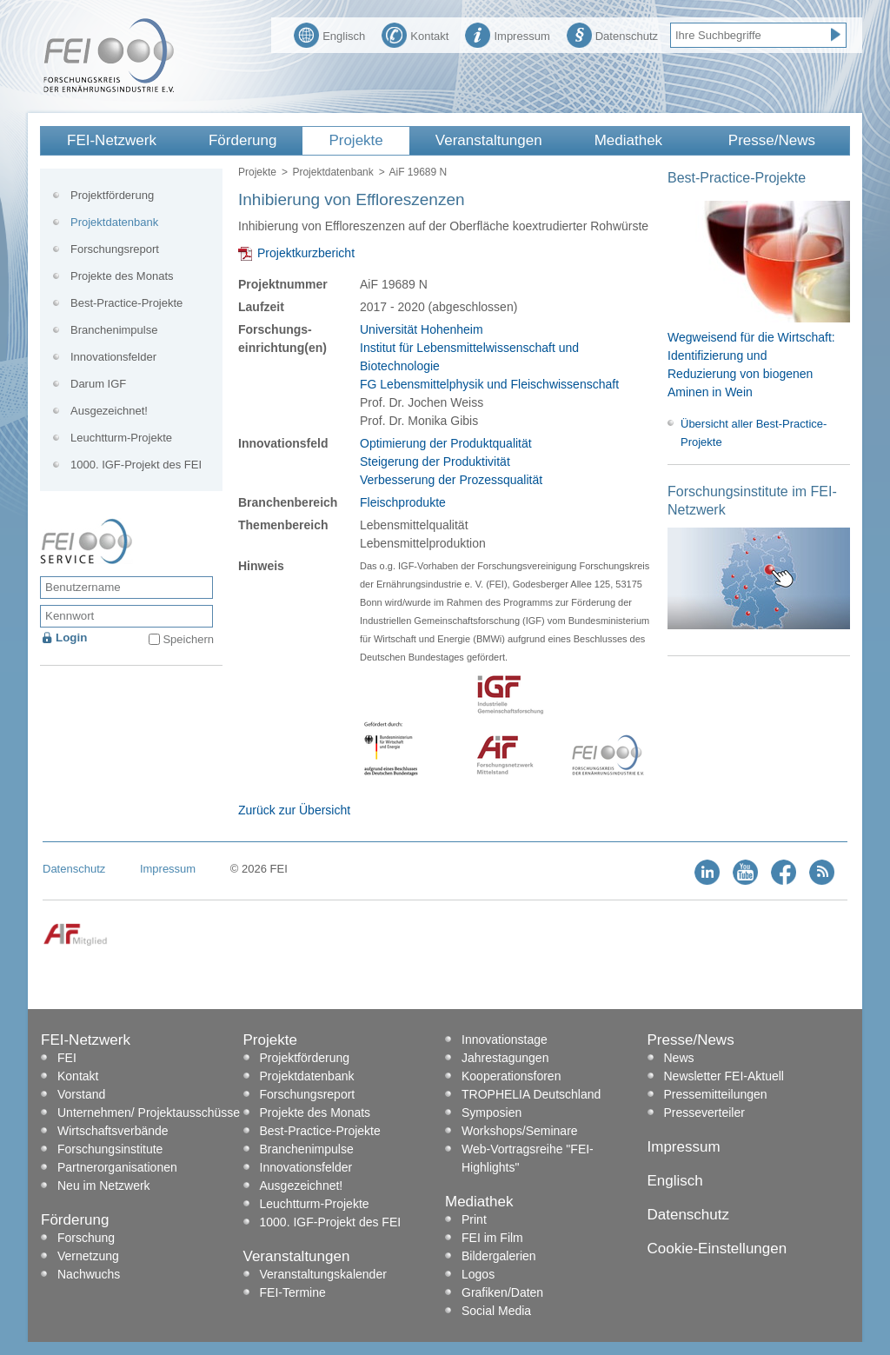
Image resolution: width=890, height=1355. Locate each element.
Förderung (242, 140)
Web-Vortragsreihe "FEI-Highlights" (528, 1158)
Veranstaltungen (488, 140)
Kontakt (415, 34)
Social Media (496, 1311)
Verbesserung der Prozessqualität (451, 480)
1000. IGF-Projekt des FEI (136, 464)
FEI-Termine (293, 1292)
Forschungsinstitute (110, 1149)
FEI (66, 1058)
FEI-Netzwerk (111, 140)
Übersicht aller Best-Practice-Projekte (754, 432)
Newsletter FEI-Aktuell (724, 1076)
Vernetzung (88, 1256)
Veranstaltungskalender (323, 1274)
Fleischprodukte (403, 502)
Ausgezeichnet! (109, 410)
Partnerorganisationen (117, 1167)
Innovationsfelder (113, 356)
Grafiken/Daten (502, 1292)
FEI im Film (492, 1238)
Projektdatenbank (332, 172)
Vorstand (81, 1094)
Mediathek (628, 140)
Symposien (491, 1112)
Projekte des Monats (122, 275)
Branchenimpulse (113, 329)
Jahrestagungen (505, 1058)
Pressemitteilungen (715, 1094)
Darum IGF (98, 383)
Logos (478, 1274)
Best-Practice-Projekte (126, 302)
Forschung (86, 1238)
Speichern (188, 639)
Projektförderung (112, 195)
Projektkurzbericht (306, 253)
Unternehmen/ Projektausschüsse (148, 1112)
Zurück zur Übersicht (294, 810)
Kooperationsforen (511, 1076)
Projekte (355, 140)
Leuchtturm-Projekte (121, 437)
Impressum (507, 34)
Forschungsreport (114, 249)
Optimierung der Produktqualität (446, 443)
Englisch (329, 34)
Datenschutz (612, 34)
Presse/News (771, 140)
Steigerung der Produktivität (435, 461)
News (679, 1058)
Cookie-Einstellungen (717, 1248)
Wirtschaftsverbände (113, 1131)
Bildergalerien (499, 1256)
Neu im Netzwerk (103, 1185)
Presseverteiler (704, 1112)
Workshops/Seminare (520, 1131)
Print (474, 1219)
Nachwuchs (88, 1274)
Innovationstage (505, 1039)
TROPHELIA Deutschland (531, 1094)
